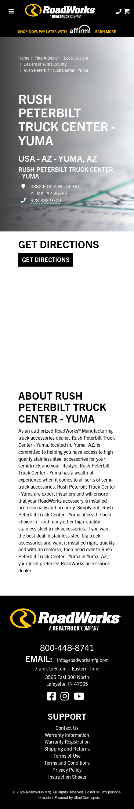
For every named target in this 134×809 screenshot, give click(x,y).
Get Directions (46, 259)
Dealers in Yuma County (45, 64)
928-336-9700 (46, 200)
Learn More (104, 31)
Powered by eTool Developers (77, 797)
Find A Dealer (46, 58)
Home (23, 58)
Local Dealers (76, 58)
